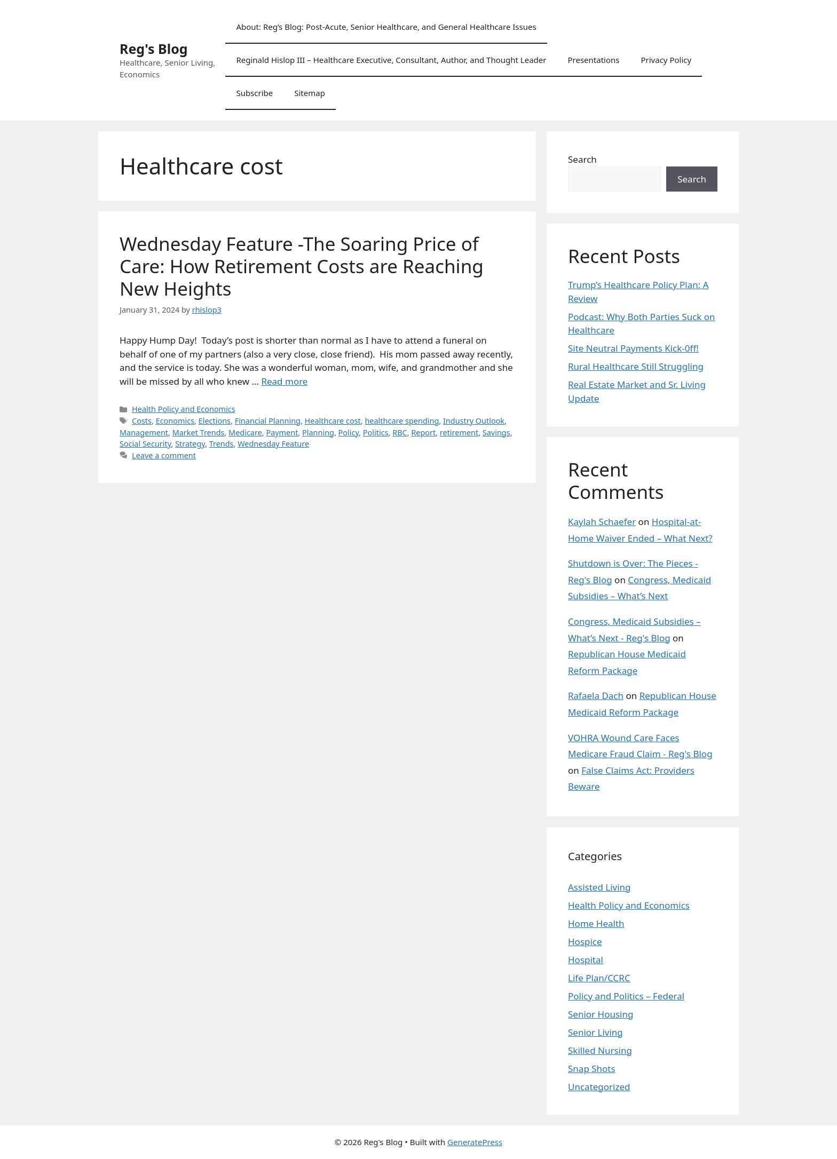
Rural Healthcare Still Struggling (636, 366)
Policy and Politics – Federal (626, 996)
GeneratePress (474, 1142)
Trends (221, 444)
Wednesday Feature (273, 444)
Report (423, 432)
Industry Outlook (473, 421)
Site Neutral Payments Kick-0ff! (633, 348)
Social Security (145, 444)
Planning (318, 432)
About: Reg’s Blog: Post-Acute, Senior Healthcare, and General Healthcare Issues (386, 26)
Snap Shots (591, 1068)
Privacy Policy (666, 59)
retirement (459, 432)
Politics (376, 432)
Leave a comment (164, 455)
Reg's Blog (154, 48)
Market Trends (198, 432)
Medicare (245, 432)
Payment (282, 432)
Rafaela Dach (595, 695)
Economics (175, 421)
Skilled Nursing (600, 1050)
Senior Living (595, 1032)
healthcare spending (402, 421)
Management (144, 432)
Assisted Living (599, 887)
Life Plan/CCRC (599, 978)
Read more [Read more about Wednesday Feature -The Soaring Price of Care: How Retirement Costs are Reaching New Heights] (284, 381)
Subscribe (254, 93)
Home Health (596, 923)
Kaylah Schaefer (602, 521)
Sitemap (309, 93)
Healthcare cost (333, 421)
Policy (348, 432)
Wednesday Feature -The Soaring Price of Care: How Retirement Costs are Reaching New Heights (302, 266)
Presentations (593, 59)
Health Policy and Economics (183, 409)
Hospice (585, 941)
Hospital (585, 960)
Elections (215, 421)
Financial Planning (268, 421)
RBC (399, 432)
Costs (142, 421)
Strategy (190, 444)
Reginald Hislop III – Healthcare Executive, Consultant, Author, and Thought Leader (391, 59)
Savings (496, 432)
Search (582, 159)
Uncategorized (599, 1087)
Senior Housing (600, 1014)
